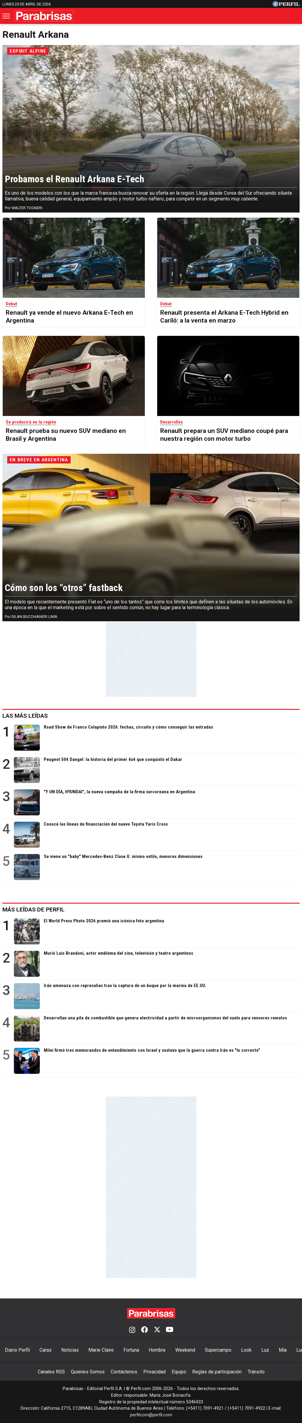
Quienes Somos (88, 1372)
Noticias (70, 1350)
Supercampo (218, 1350)
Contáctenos (124, 1372)
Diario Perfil (17, 1350)
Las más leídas (25, 715)
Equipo (179, 1372)
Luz (265, 1350)
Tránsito (256, 1372)
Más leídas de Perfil (33, 909)
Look (246, 1350)
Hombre (157, 1350)
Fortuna (131, 1350)
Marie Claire (101, 1350)
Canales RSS (51, 1372)
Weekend (185, 1350)
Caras (46, 1350)
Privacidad (154, 1372)
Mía (283, 1350)
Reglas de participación (217, 1372)
